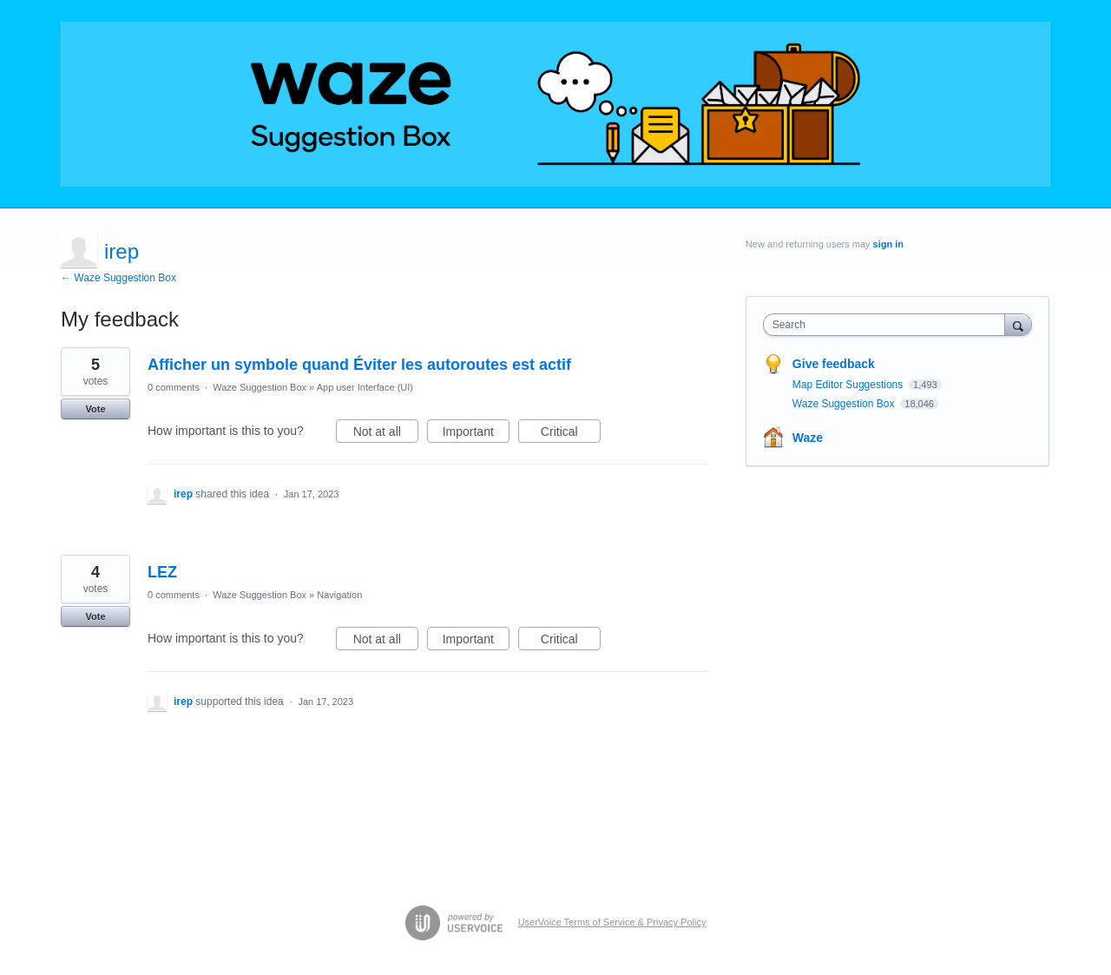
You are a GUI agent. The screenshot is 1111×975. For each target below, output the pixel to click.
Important (476, 434)
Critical (571, 434)
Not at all (385, 434)
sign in (888, 244)
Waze (807, 438)
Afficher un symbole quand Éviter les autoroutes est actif (359, 364)
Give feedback (833, 364)
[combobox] (888, 325)
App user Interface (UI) (365, 387)
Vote (95, 409)
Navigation (339, 595)
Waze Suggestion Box (259, 387)
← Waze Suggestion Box (118, 278)
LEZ (162, 572)
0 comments (174, 387)
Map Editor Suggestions (849, 385)
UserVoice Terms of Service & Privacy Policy (612, 922)
